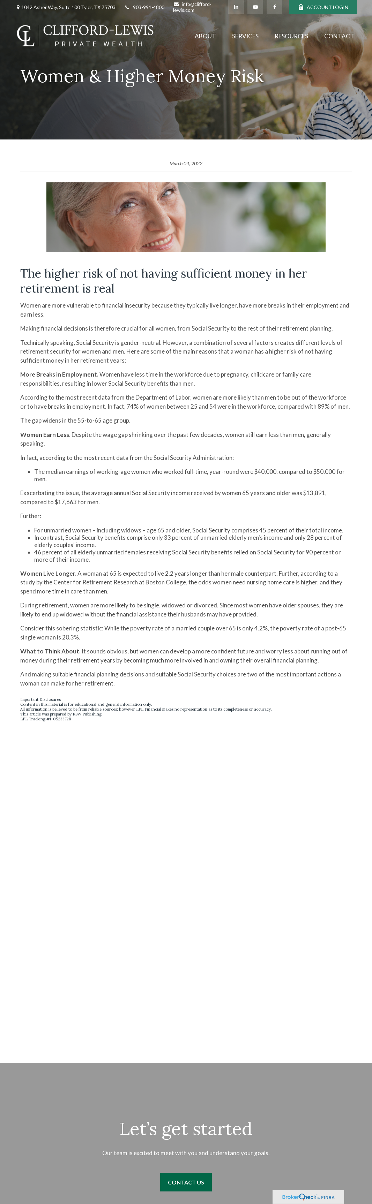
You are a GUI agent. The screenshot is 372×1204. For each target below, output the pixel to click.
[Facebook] (274, 7)
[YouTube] (255, 7)
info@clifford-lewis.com (192, 7)
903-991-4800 (144, 7)
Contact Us (186, 1182)
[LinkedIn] (236, 7)
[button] (205, 35)
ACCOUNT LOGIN (323, 7)
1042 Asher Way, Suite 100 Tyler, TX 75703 (68, 7)
